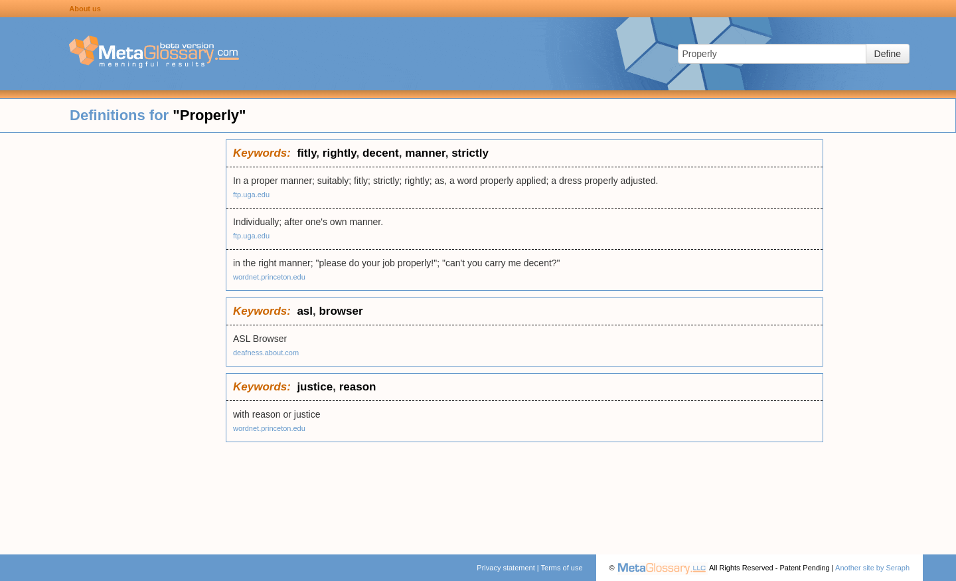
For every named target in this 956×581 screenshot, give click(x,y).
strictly (470, 153)
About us (85, 9)
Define (887, 53)
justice (315, 386)
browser (340, 311)
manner (425, 153)
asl (305, 311)
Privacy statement (505, 568)
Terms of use (562, 568)
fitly (306, 153)
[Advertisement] (112, 338)
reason (357, 386)
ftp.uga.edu (251, 195)
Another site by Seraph (872, 568)
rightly (340, 153)
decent (380, 153)
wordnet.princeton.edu (269, 277)
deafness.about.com (266, 353)
